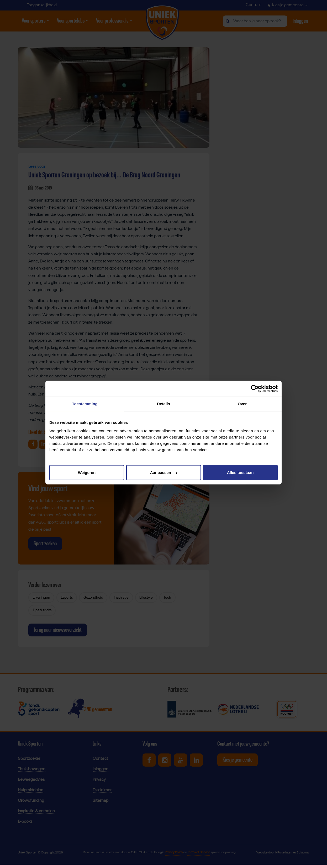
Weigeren (87, 472)
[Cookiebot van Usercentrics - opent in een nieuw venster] (255, 389)
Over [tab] (242, 404)
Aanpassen (163, 472)
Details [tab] (163, 404)
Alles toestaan (240, 472)
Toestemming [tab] (85, 404)
